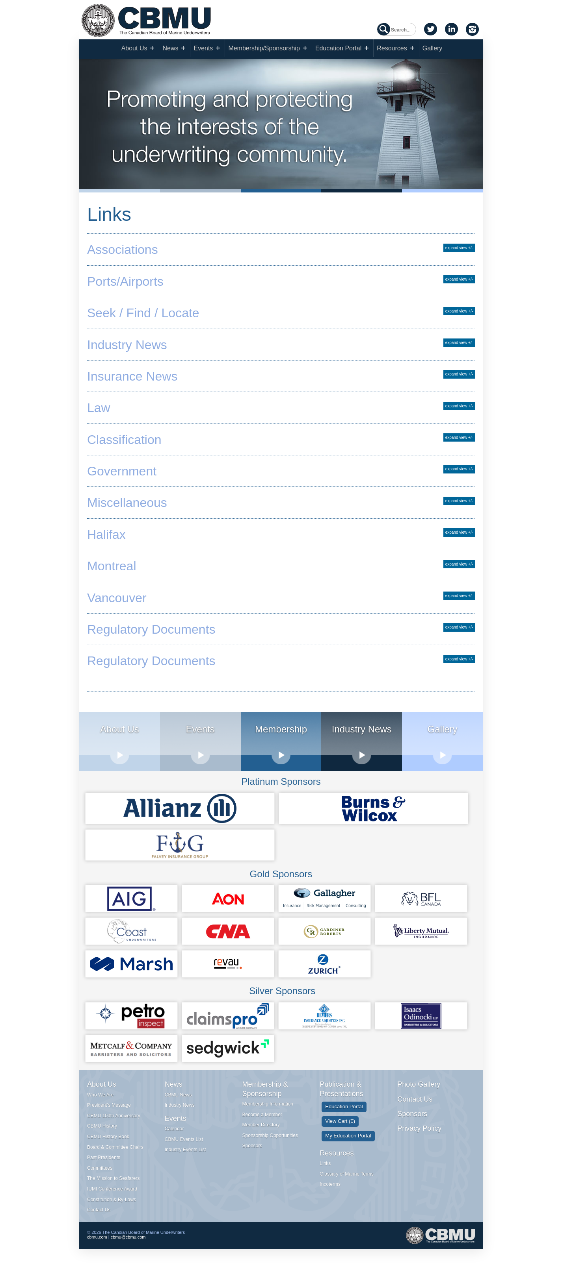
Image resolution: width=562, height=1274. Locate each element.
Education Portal (338, 49)
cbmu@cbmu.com (128, 1244)
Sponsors (252, 1151)
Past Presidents (103, 1162)
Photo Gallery (418, 1089)
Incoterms (330, 1189)
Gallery (432, 49)
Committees (99, 1173)
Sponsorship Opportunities (270, 1140)
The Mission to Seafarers (113, 1184)
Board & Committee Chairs (115, 1152)
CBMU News (178, 1100)
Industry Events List (185, 1155)
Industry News (180, 1110)
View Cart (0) (340, 1126)
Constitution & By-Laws (111, 1204)
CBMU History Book (108, 1142)
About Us (134, 49)
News (170, 49)
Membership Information (267, 1109)
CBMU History (102, 1131)
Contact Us (98, 1215)
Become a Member (262, 1119)
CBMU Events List (184, 1144)
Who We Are (100, 1100)
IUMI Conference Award (112, 1194)
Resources (392, 49)
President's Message (109, 1110)
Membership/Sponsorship (264, 49)
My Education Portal (348, 1141)
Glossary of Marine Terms (346, 1179)
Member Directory (261, 1130)
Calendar (174, 1134)
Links (325, 1168)
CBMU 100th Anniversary (113, 1121)
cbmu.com (97, 1244)
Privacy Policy (419, 1134)
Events (203, 49)
